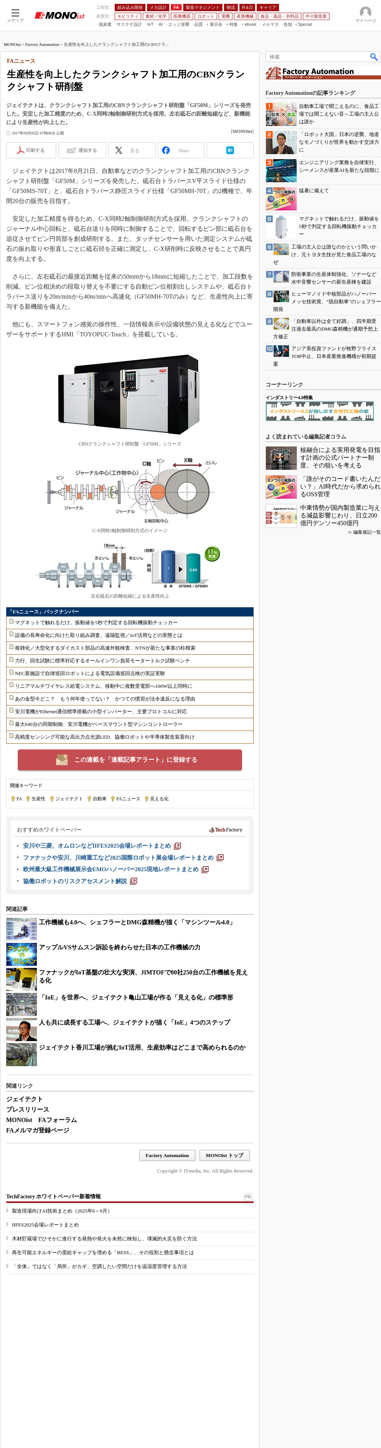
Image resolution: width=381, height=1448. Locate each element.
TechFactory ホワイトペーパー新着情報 (53, 1196)
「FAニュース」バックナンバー (43, 612)
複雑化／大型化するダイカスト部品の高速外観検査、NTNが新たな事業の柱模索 (105, 648)
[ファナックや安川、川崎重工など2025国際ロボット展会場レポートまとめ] (123, 858)
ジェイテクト (69, 798)
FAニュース (128, 798)
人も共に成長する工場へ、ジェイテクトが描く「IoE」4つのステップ (134, 1022)
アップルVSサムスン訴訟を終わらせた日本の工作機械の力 (120, 947)
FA (19, 798)
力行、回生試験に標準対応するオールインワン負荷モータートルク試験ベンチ (102, 661)
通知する (88, 150)
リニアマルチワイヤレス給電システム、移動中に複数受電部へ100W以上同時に (103, 686)
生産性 (38, 798)
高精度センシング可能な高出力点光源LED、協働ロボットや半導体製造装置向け (105, 737)
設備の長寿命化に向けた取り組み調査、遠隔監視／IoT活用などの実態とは (98, 635)
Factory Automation (42, 44)
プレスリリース (27, 1109)
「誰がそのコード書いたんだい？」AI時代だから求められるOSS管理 (340, 486)
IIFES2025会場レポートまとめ (45, 1225)
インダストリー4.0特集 (289, 397)
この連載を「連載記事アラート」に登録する (135, 759)
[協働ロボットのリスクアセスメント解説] (80, 881)
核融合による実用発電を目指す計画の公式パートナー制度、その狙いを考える (340, 458)
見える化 (159, 798)
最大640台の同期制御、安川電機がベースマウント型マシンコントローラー (99, 724)
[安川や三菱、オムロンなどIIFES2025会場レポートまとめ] (102, 846)
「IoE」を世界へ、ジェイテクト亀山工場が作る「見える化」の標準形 (136, 997)
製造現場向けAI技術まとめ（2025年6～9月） (62, 1211)
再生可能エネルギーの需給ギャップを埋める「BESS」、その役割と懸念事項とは (103, 1252)
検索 (374, 56)
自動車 (100, 798)
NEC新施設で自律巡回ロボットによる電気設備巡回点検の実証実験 (90, 673)
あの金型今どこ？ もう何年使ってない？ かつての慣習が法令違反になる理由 (105, 699)
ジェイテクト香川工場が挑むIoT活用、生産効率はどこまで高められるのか (142, 1047)
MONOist (12, 44)
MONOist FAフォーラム (41, 1120)
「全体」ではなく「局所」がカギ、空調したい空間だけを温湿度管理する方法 (99, 1266)
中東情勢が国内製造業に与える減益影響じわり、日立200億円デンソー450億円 (340, 515)
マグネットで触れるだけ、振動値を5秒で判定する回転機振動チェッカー (96, 622)
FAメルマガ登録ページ (37, 1130)
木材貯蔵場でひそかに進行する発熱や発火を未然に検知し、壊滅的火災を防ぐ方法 (104, 1238)
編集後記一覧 (367, 532)
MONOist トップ (224, 1155)
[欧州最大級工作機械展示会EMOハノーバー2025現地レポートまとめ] (116, 869)
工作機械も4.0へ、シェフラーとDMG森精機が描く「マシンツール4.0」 (137, 922)
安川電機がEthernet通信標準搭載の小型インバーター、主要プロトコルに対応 (101, 711)
